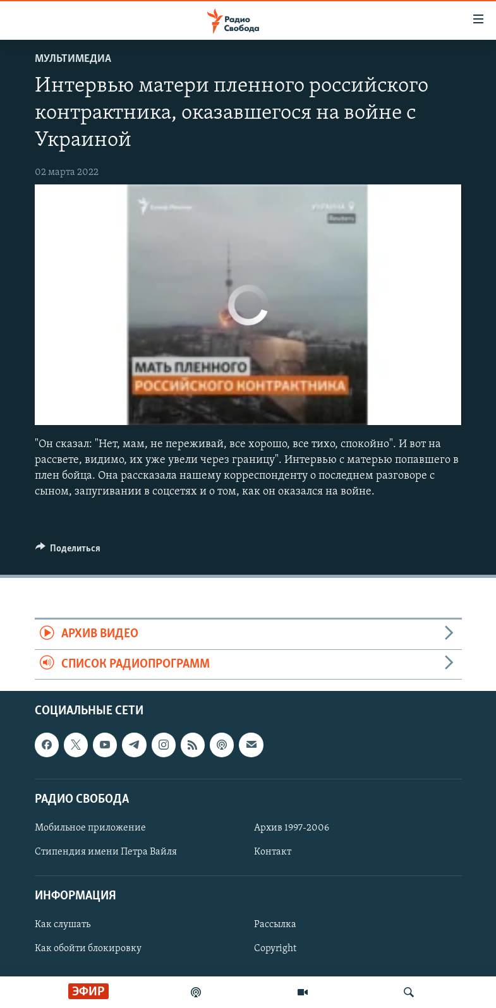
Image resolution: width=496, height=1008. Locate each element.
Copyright (275, 949)
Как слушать (62, 925)
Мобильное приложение (90, 828)
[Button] (68, 551)
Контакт (272, 852)
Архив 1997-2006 (291, 828)
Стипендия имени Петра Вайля (106, 852)
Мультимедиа (73, 59)
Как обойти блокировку (88, 949)
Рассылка (275, 925)
